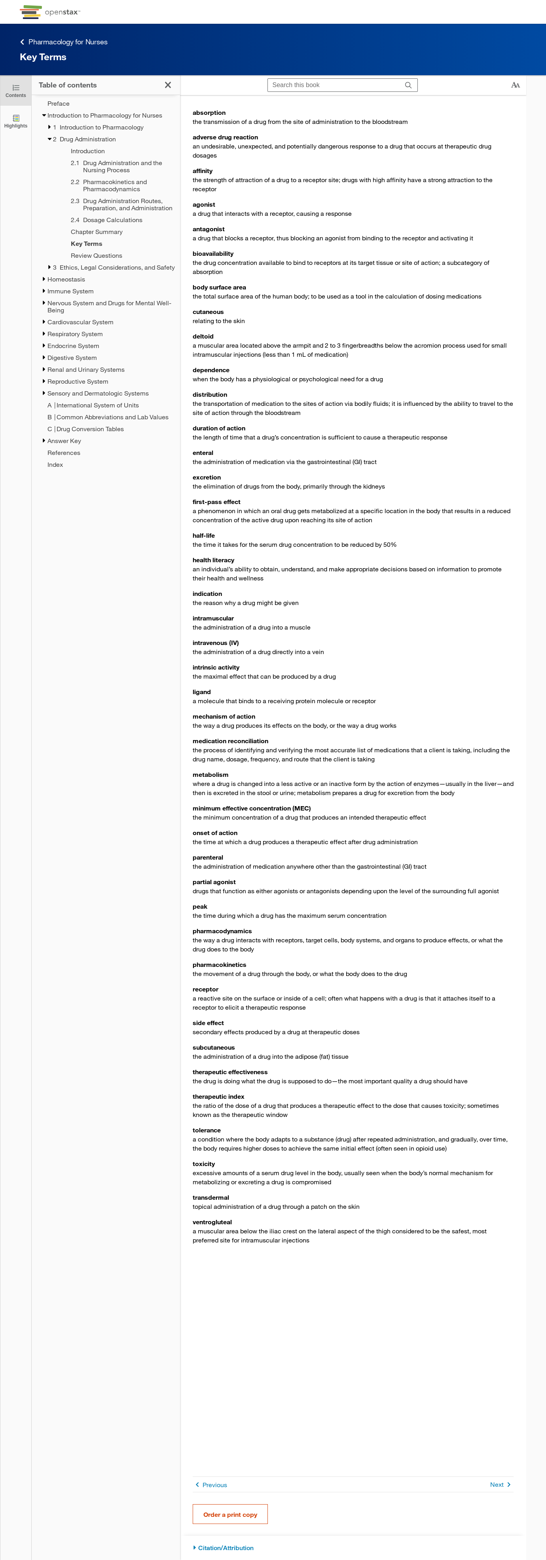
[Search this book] (334, 85)
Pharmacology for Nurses (63, 42)
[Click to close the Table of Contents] (15, 90)
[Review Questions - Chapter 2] (115, 255)
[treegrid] (106, 281)
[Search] (408, 85)
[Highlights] (15, 121)
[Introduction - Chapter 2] (115, 150)
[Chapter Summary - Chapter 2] (115, 231)
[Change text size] (515, 85)
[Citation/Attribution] (353, 1548)
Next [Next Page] (502, 1485)
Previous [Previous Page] (210, 1485)
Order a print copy (230, 1514)
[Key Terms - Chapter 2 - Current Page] (115, 243)
